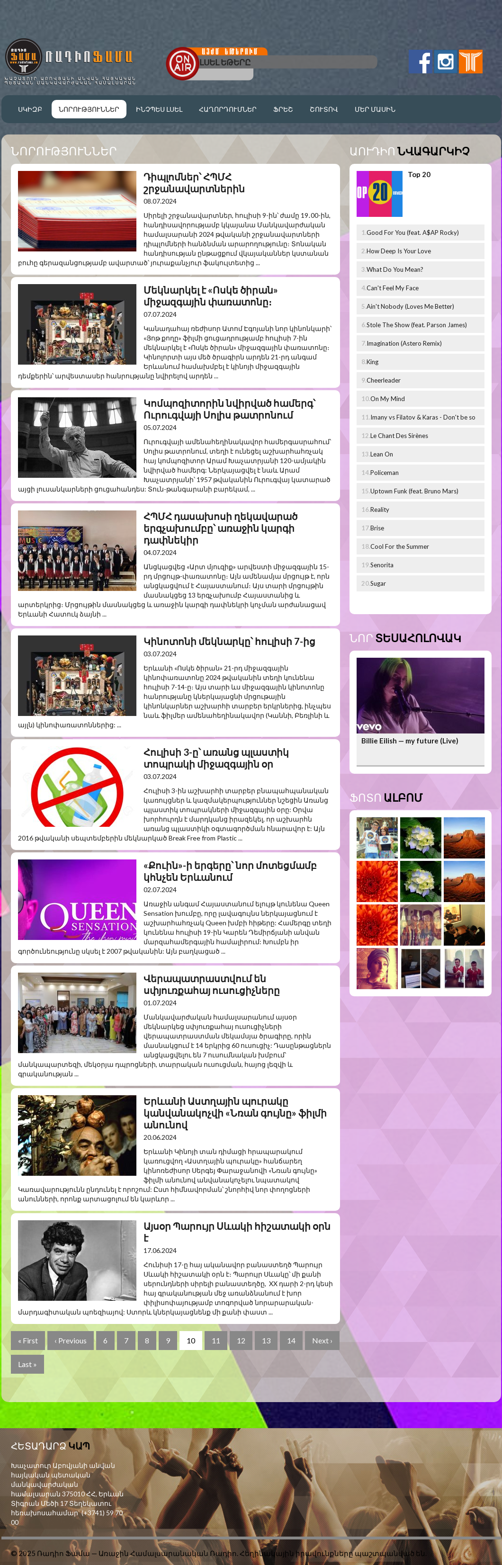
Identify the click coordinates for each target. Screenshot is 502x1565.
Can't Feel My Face (393, 288)
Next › (322, 1340)
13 (266, 1340)
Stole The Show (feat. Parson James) (417, 325)
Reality (379, 509)
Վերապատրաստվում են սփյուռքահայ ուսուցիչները (211, 984)
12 (241, 1340)
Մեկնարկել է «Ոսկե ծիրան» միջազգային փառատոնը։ (210, 295)
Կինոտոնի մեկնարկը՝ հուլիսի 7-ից (229, 641)
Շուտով (324, 109)
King (372, 362)
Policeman (384, 472)
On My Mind (387, 398)
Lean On (381, 454)
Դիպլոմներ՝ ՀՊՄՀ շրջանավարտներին (194, 182)
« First (28, 1340)
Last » (27, 1363)
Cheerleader (384, 380)
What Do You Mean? (395, 269)
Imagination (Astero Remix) (404, 343)
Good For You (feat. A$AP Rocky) (413, 232)
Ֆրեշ (283, 109)
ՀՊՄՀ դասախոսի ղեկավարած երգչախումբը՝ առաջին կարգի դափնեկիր (220, 528)
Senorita (382, 565)
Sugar (378, 583)
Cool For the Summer (399, 546)
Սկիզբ (30, 109)
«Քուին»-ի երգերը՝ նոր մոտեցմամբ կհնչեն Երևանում (230, 871)
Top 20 (419, 174)
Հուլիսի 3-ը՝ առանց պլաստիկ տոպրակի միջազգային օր (216, 757)
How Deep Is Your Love (399, 251)
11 (216, 1340)
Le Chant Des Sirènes (399, 435)
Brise (377, 528)
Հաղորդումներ (228, 109)
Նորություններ (89, 109)
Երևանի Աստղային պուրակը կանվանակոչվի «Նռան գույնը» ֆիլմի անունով (235, 1112)
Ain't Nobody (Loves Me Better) (410, 306)
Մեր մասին (375, 109)
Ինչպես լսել (159, 109)
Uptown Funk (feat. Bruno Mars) (414, 491)
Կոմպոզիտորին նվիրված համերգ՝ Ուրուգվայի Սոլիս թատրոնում (229, 408)
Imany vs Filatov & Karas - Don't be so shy (422, 419)
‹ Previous (70, 1340)
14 (291, 1340)
